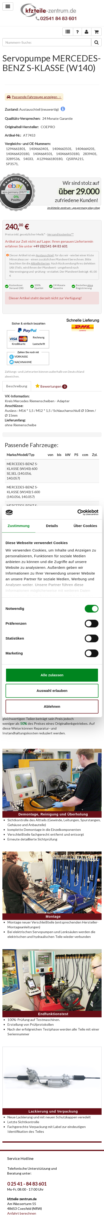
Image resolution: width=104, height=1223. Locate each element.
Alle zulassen (51, 675)
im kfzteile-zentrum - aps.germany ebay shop (73, 207)
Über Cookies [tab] (85, 526)
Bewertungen (51, 386)
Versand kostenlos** (60, 234)
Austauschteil (45, 255)
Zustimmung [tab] (19, 526)
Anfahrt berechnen (21, 1213)
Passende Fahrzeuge (27, 97)
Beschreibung (16, 386)
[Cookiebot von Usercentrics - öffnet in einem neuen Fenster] (77, 512)
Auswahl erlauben (52, 691)
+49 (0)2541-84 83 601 (50, 246)
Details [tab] (52, 526)
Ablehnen (52, 706)
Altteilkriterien (40, 263)
